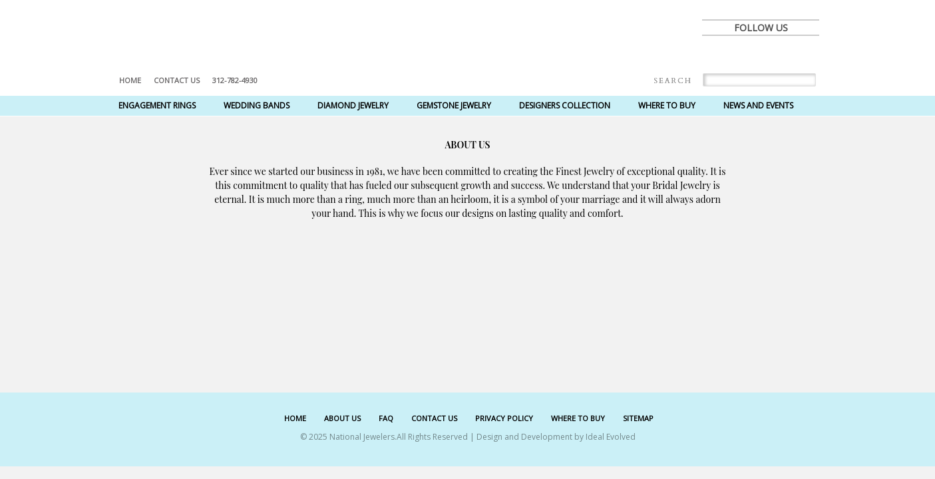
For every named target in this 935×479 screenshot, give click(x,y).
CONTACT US (434, 418)
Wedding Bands (256, 105)
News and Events (758, 105)
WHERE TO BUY (578, 418)
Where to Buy (666, 105)
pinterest (775, 54)
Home (130, 80)
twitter (746, 54)
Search (672, 81)
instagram (804, 54)
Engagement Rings (157, 105)
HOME (295, 418)
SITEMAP (638, 418)
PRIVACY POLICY (504, 418)
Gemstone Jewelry (454, 105)
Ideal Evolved (611, 436)
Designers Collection (564, 105)
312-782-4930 (235, 80)
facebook (716, 54)
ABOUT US (342, 418)
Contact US (177, 80)
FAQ (386, 418)
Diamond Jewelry (353, 105)
